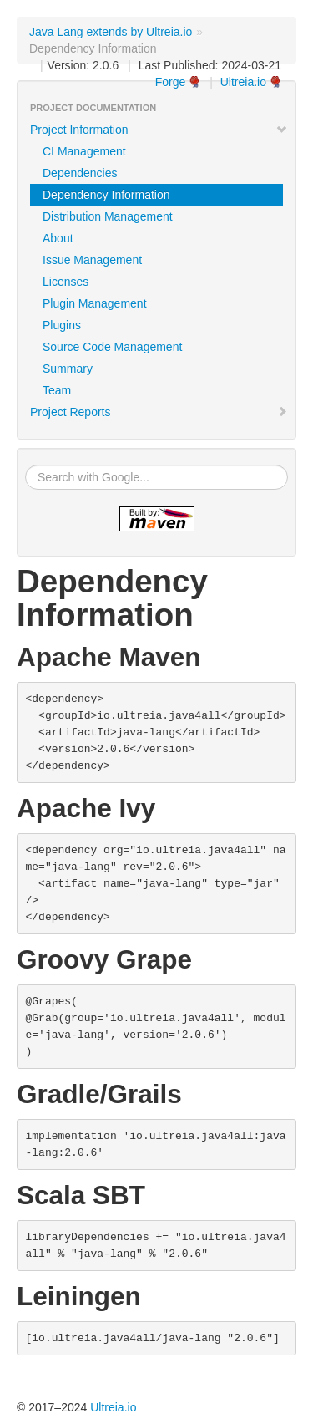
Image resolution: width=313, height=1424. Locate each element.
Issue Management (92, 260)
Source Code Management (112, 346)
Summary (68, 368)
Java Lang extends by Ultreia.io (110, 31)
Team (57, 390)
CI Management (84, 151)
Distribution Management (108, 216)
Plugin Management (95, 303)
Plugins (62, 325)
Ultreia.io (243, 82)
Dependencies (80, 173)
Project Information (159, 129)
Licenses (65, 281)
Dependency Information (106, 194)
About (58, 238)
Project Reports (159, 412)
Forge (170, 82)
